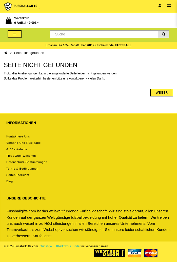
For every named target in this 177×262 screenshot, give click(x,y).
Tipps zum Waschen (21, 155)
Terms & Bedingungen (22, 168)
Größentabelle (16, 149)
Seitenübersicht (17, 174)
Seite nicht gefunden (29, 53)
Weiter (162, 93)
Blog (9, 181)
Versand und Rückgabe (23, 142)
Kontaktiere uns (18, 136)
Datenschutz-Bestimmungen (26, 162)
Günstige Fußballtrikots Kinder (60, 246)
